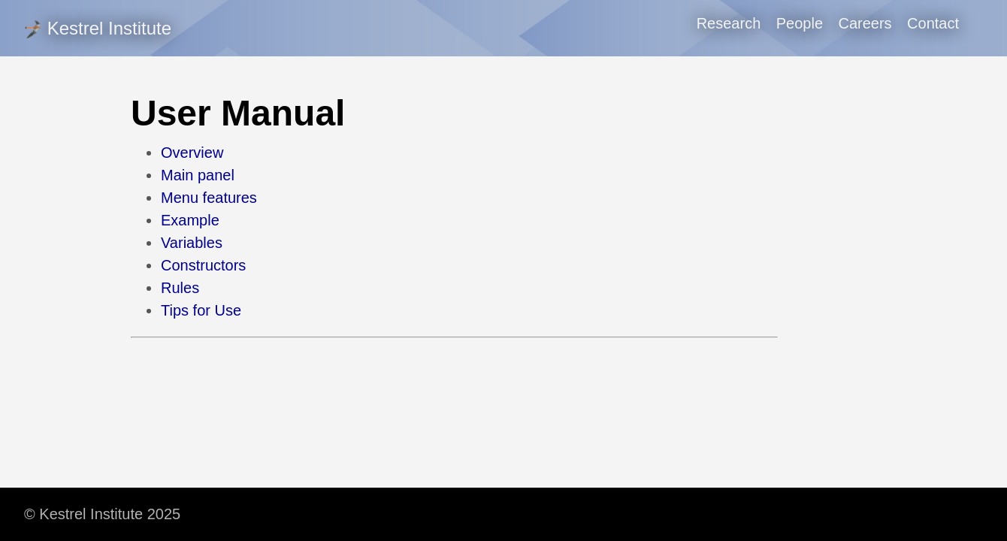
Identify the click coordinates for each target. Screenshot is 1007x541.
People (799, 23)
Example (190, 220)
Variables (191, 242)
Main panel (197, 175)
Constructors (203, 265)
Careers (864, 23)
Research (729, 23)
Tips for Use (201, 310)
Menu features (209, 197)
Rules (180, 288)
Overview (192, 152)
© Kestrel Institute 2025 (102, 514)
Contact (933, 23)
